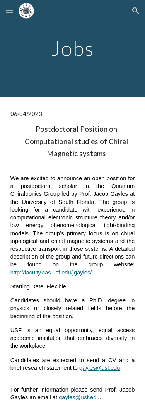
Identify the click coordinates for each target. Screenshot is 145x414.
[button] (9, 10)
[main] (72, 48)
